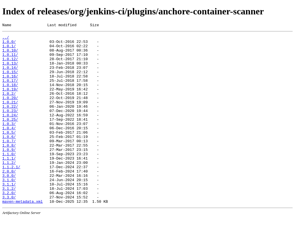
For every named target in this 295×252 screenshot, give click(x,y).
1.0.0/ (9, 44)
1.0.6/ (9, 158)
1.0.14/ (10, 75)
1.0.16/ (10, 85)
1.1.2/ (9, 189)
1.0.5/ (9, 153)
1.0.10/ (10, 54)
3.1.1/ (9, 215)
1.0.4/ (9, 147)
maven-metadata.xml (22, 235)
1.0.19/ (10, 101)
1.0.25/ (10, 137)
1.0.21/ (10, 116)
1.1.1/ (9, 184)
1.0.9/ (9, 173)
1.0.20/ (10, 111)
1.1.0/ (9, 178)
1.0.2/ (9, 106)
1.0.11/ (10, 59)
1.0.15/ (10, 80)
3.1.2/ (9, 220)
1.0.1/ (9, 49)
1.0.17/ (10, 90)
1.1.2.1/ (11, 194)
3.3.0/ (9, 230)
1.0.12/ (10, 64)
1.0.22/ (10, 121)
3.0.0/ (9, 204)
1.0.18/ (10, 95)
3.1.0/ (9, 210)
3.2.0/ (9, 225)
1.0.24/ (10, 132)
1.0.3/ (9, 142)
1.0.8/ (9, 168)
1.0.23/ (10, 127)
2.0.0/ (9, 199)
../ (5, 38)
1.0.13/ (10, 70)
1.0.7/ (9, 163)
